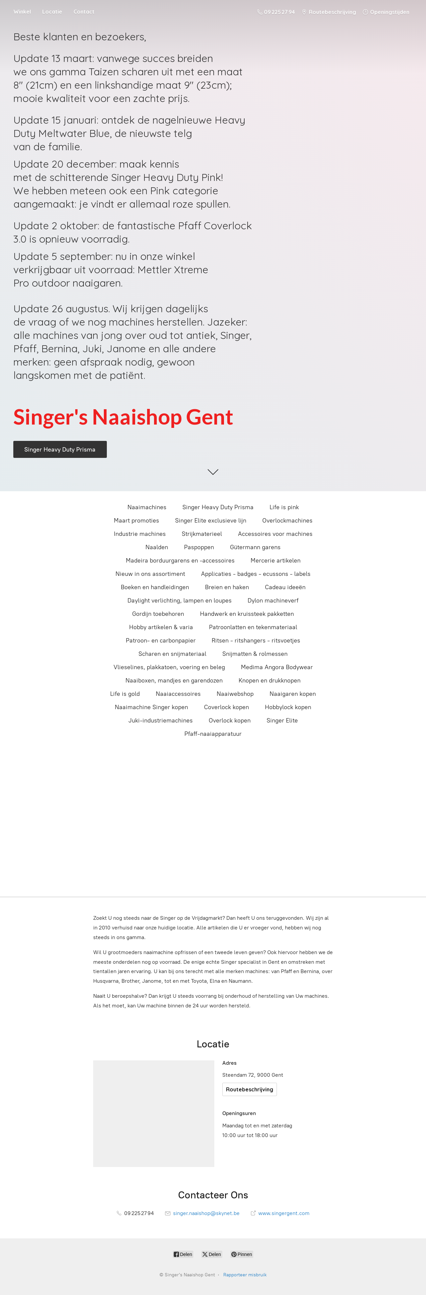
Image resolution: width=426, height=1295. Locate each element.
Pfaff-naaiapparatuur (213, 733)
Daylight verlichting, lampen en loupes (179, 600)
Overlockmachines (287, 520)
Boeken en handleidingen (155, 587)
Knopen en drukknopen (270, 680)
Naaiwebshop (235, 693)
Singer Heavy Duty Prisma (218, 507)
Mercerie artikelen (276, 560)
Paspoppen (199, 547)
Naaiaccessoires (178, 693)
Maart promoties (136, 520)
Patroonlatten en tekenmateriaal (253, 627)
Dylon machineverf (273, 600)
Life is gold (125, 693)
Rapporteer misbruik (245, 1275)
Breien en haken (227, 587)
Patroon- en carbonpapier (161, 640)
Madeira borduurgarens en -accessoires (180, 560)
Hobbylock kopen (288, 707)
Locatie (52, 11)
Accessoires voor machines (275, 534)
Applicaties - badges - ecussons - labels (256, 574)
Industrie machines (140, 534)
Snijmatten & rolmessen (255, 653)
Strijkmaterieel (202, 534)
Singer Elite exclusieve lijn (210, 520)
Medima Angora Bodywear (277, 667)
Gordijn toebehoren (158, 614)
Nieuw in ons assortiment (150, 574)
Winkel (22, 11)
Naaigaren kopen (293, 693)
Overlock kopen (230, 720)
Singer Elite (282, 720)
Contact (84, 11)
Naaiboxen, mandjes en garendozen (174, 680)
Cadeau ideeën (285, 587)
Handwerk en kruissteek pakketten (247, 614)
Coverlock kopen (226, 707)
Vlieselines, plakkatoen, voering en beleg (169, 667)
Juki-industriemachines (160, 720)
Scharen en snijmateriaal (172, 653)
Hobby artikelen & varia (161, 627)
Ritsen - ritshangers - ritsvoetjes (256, 640)
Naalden (156, 547)
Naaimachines (146, 507)
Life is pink (284, 507)
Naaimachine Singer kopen (151, 707)
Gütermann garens (255, 547)
